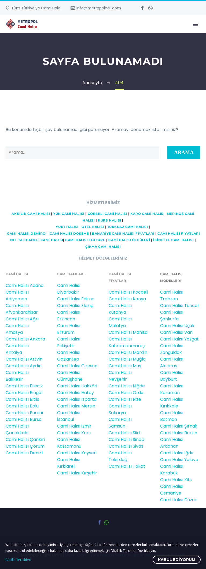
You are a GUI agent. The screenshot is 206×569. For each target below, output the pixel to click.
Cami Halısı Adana (24, 285)
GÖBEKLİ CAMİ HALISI (107, 214)
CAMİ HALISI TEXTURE (85, 240)
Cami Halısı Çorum (25, 446)
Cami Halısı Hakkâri (77, 386)
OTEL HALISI (93, 227)
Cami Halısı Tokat (127, 466)
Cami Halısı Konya (127, 299)
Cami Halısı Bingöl (24, 393)
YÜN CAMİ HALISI (68, 214)
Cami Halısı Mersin (76, 406)
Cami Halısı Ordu (126, 393)
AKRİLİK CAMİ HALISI (31, 214)
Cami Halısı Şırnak (178, 426)
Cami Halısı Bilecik (24, 386)
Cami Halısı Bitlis (22, 399)
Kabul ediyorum (176, 559)
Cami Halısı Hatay (75, 393)
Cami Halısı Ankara (25, 339)
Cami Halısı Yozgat (179, 339)
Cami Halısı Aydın (24, 366)
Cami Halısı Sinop (126, 439)
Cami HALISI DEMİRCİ (26, 233)
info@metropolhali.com (98, 8)
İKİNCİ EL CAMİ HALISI (173, 240)
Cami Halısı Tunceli (179, 305)
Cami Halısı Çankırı (25, 439)
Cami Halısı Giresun (77, 366)
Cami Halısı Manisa (128, 332)
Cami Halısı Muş (125, 366)
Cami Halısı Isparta (77, 399)
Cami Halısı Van (176, 332)
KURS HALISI (109, 220)
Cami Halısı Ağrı (22, 319)
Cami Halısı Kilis (176, 480)
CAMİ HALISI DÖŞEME (69, 233)
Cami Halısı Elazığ (75, 305)
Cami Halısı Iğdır (177, 453)
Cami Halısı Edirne (75, 299)
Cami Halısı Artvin (24, 359)
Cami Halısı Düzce (178, 500)
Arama (184, 152)
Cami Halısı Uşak (177, 326)
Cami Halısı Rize (125, 399)
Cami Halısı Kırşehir (77, 473)
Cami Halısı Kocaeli (128, 292)
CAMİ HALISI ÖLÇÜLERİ (129, 240)
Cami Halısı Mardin (128, 352)
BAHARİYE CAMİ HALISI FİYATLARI (123, 233)
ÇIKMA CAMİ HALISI (103, 247)
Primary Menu (195, 24)
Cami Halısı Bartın (178, 433)
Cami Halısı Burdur (25, 413)
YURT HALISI (67, 227)
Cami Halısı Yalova (179, 459)
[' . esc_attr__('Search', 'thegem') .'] (82, 152)
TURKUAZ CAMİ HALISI (127, 227)
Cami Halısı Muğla (127, 359)
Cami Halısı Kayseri (77, 453)
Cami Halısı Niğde (127, 386)
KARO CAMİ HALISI (147, 214)
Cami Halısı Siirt (125, 433)
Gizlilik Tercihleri (18, 559)
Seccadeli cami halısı (41, 240)
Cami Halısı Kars (74, 433)
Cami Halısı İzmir (74, 426)
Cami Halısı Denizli (24, 453)
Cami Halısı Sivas (126, 446)
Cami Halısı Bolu (22, 406)
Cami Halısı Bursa (24, 419)
